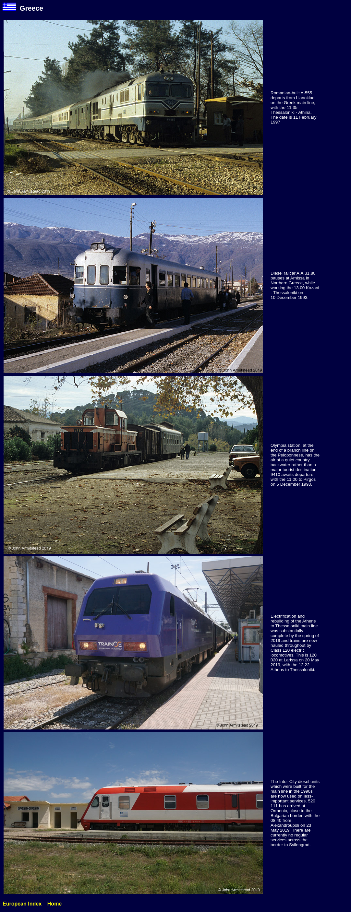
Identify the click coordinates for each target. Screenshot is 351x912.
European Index (22, 903)
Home (54, 903)
